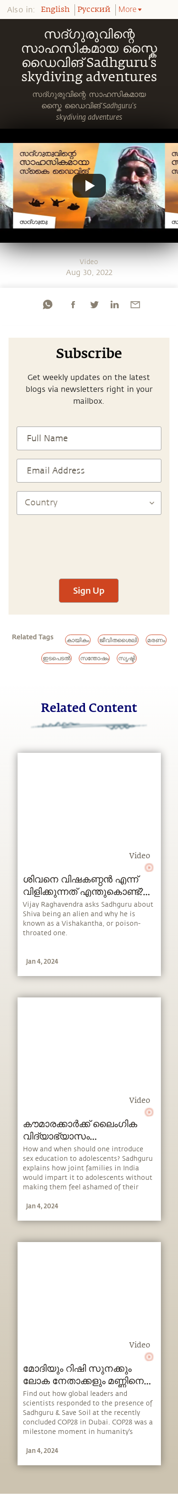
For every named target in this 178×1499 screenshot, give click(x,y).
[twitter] (94, 304)
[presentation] (89, 541)
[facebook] (73, 304)
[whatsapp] (47, 304)
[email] (135, 304)
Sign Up (88, 590)
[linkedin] (114, 304)
